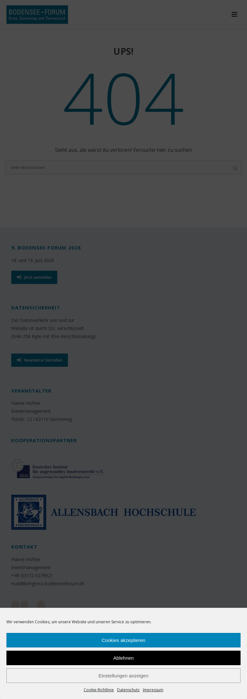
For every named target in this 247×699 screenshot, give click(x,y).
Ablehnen (123, 658)
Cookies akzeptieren (123, 640)
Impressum (153, 690)
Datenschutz (128, 690)
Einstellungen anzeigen (123, 675)
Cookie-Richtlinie (99, 690)
